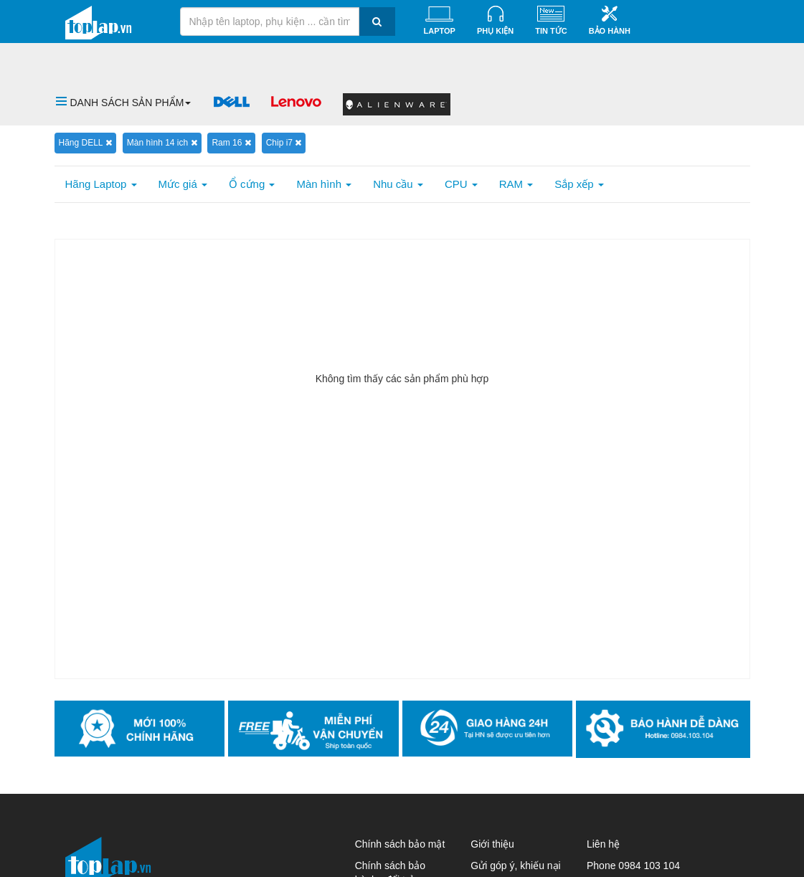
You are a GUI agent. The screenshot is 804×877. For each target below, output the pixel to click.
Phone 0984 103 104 (633, 865)
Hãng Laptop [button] (101, 184)
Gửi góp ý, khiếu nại (515, 865)
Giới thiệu (492, 844)
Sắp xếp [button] (579, 184)
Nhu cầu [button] (398, 184)
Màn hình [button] (323, 184)
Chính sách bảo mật (400, 844)
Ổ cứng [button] (252, 184)
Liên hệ (603, 844)
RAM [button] (516, 184)
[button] (124, 102)
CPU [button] (461, 184)
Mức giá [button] (183, 184)
